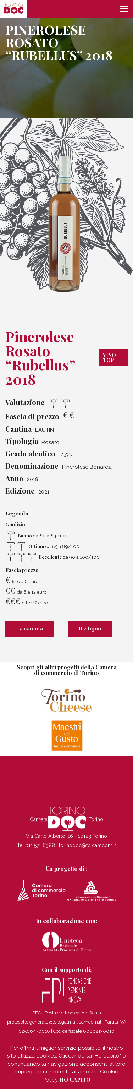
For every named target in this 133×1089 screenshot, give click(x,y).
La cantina (29, 629)
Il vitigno (90, 629)
